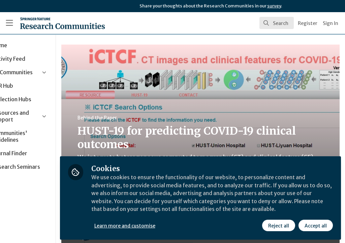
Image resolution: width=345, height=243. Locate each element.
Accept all (315, 225)
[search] (276, 23)
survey (274, 6)
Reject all (278, 225)
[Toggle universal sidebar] (9, 23)
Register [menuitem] (307, 23)
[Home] (51, 23)
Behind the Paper (127, 118)
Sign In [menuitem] (330, 23)
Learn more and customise (155, 225)
